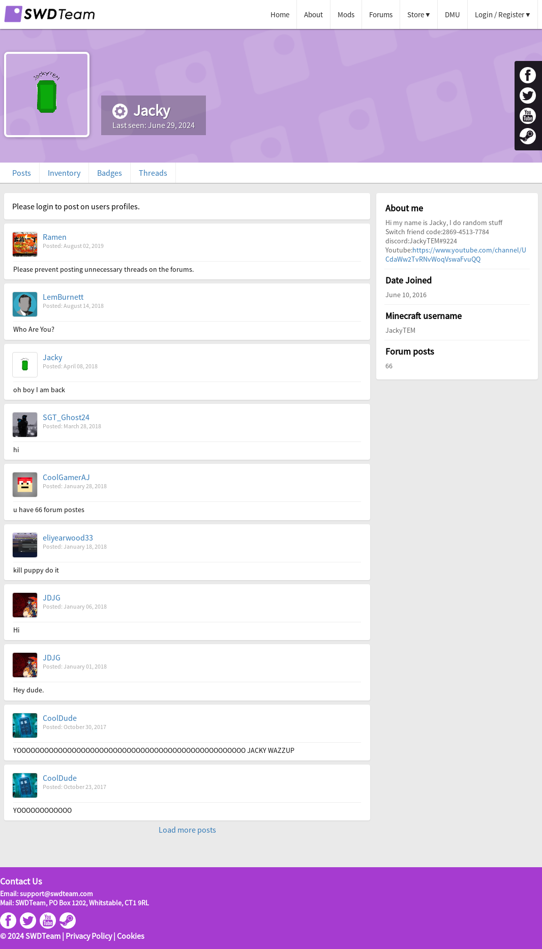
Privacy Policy (89, 936)
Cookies (130, 936)
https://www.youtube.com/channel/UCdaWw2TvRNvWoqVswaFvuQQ (455, 254)
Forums (381, 14)
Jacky (52, 357)
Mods (346, 14)
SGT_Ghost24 (66, 417)
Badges (109, 173)
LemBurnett (63, 297)
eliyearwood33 (68, 537)
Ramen (55, 237)
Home (279, 14)
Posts (21, 173)
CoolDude (60, 718)
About (313, 14)
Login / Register (499, 14)
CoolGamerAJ (66, 477)
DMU (452, 14)
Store (415, 14)
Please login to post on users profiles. (76, 206)
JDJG (52, 597)
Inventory (64, 173)
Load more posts (187, 830)
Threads (153, 173)
